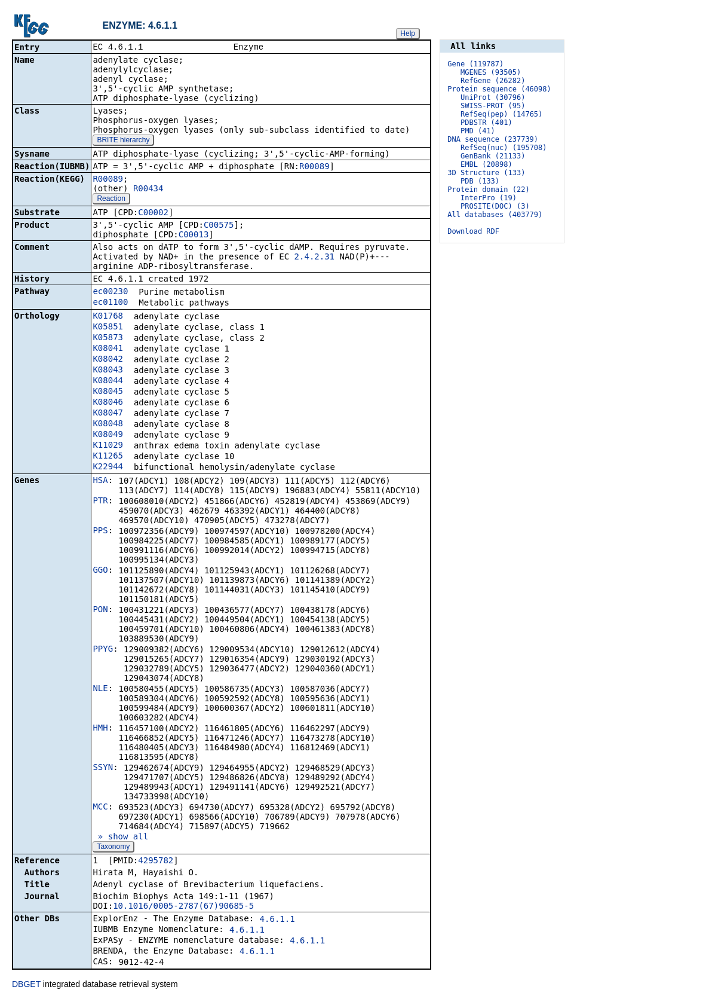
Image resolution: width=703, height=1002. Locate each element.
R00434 (148, 189)
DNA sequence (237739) (492, 139)
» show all (120, 837)
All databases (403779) (494, 214)
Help (407, 33)
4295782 (155, 861)
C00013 (194, 235)
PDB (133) (480, 181)
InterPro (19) (489, 198)
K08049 (108, 435)
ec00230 (110, 292)
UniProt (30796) (493, 97)
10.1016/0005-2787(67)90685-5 (183, 907)
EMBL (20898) (486, 164)
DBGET (26, 985)
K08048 (108, 424)
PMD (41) (478, 131)
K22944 (108, 467)
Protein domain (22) (488, 189)
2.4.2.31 (314, 257)
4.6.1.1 (277, 920)
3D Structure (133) (486, 173)
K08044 (108, 381)
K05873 (108, 338)
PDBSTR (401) (486, 122)
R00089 (314, 167)
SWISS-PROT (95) (493, 106)
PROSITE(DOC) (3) (495, 206)
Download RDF (473, 231)
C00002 (153, 213)
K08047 (108, 413)
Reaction (111, 199)
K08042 (108, 360)
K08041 (108, 349)
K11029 (108, 446)
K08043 (108, 370)
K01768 (108, 317)
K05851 (108, 327)
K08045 (108, 392)
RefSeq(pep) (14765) (501, 114)
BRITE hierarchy (123, 141)
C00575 (219, 226)
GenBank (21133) (493, 156)
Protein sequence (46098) (499, 89)
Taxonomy (113, 848)
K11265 (108, 457)
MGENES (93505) (491, 72)
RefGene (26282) (493, 81)
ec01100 (110, 303)
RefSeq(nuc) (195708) (504, 147)
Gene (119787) (475, 64)
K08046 (108, 403)
